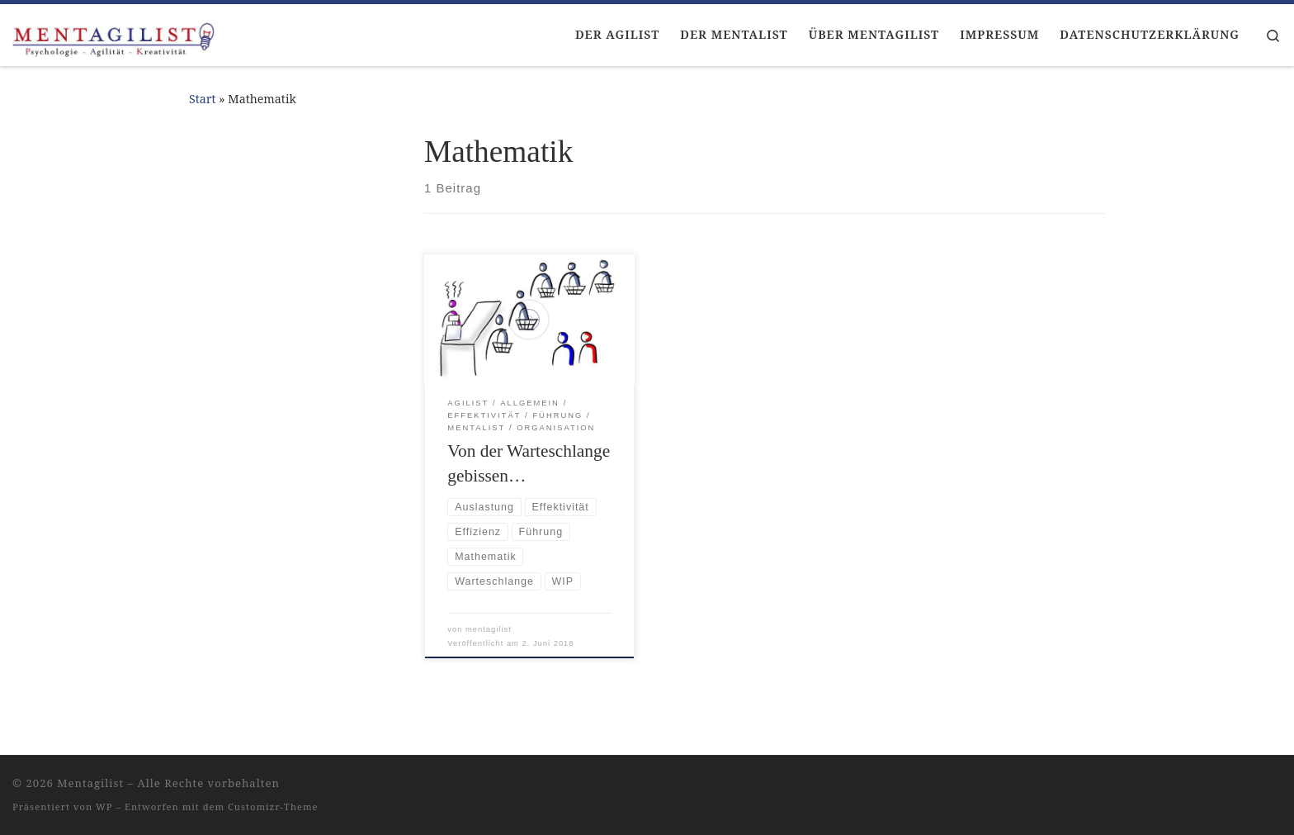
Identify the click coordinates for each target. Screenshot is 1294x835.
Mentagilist (90, 783)
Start (202, 99)
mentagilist (488, 629)
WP (104, 806)
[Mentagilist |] (115, 34)
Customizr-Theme (273, 806)
